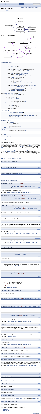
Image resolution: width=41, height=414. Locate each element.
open (11, 69)
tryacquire (12, 77)
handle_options (11, 115)
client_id (12, 93)
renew (12, 73)
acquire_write (13, 88)
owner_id (12, 100)
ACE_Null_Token (10, 192)
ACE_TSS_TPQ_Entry (4, 129)
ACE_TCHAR (17, 69)
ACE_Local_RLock (16, 233)
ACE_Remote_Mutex (21, 234)
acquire (12, 70)
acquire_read (13, 85)
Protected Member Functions (31, 7)
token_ (10, 127)
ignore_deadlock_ (12, 122)
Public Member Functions (24, 7)
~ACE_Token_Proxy (14, 66)
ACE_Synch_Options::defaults (19, 74)
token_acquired (13, 98)
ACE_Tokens (5, 118)
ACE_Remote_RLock (4, 234)
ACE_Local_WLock (10, 233)
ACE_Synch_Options (30, 70)
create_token (11, 118)
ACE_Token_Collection (17, 192)
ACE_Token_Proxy (7, 102)
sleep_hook (21, 70)
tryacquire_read (13, 90)
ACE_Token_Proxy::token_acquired (10, 151)
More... (15, 13)
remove (12, 82)
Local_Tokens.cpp (6, 410)
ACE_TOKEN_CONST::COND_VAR (29, 115)
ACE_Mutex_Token (29, 150)
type (11, 108)
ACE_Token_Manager (7, 134)
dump (12, 105)
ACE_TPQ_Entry (19, 98)
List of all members (38, 8)
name (20, 69)
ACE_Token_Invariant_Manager (8, 136)
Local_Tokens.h (5, 409)
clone (11, 102)
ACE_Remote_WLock (34, 233)
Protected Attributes (37, 7)
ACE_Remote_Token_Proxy (26, 192)
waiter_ (10, 129)
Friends (34, 8)
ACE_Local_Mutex (22, 233)
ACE (10, 13)
